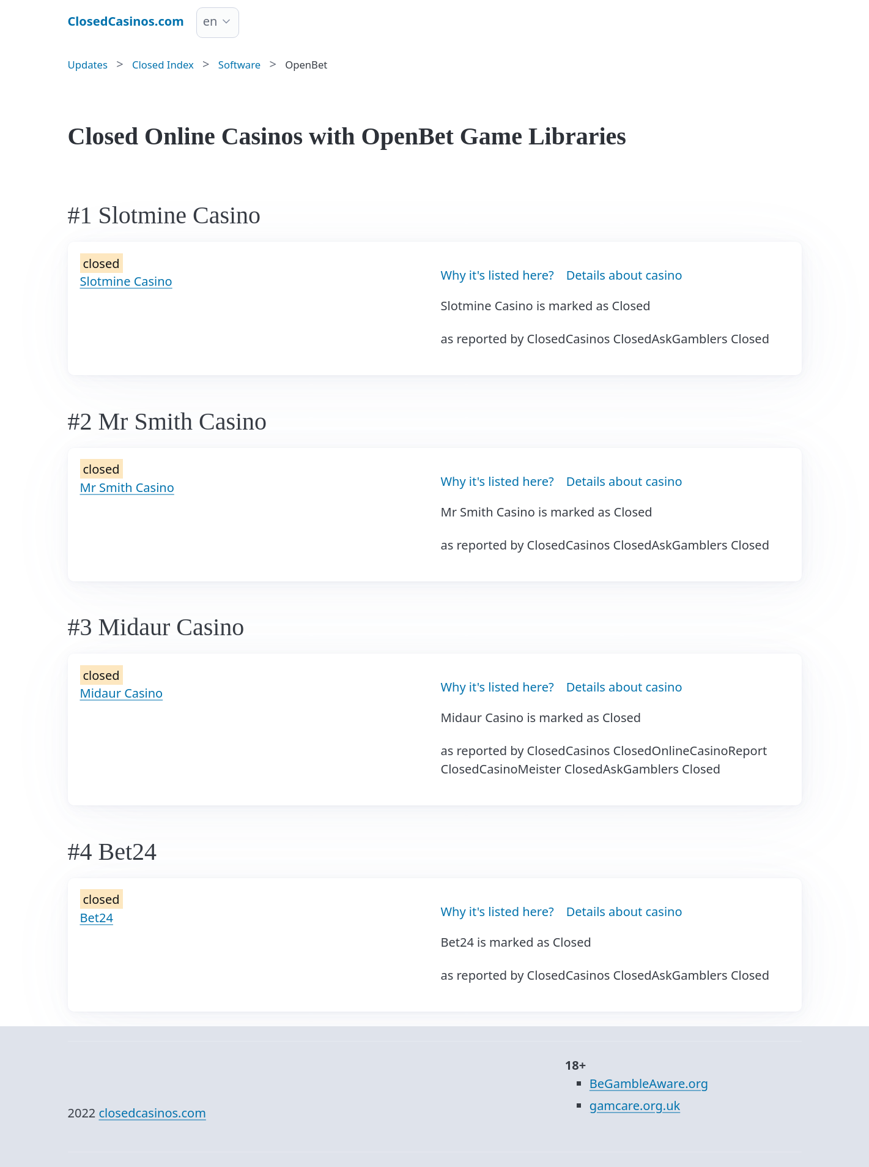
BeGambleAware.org (649, 1083)
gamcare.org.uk (635, 1105)
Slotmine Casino (126, 281)
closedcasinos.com (151, 1113)
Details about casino (624, 275)
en (210, 21)
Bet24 (96, 917)
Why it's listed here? (497, 275)
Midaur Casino (121, 693)
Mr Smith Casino (127, 487)
